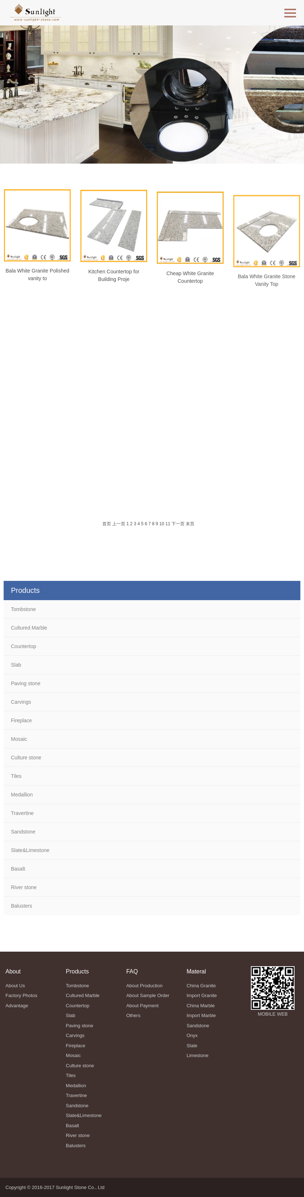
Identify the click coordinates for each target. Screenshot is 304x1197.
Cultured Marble (29, 628)
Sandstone (23, 832)
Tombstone (23, 609)
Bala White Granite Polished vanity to (37, 279)
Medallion (22, 795)
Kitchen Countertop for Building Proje (113, 283)
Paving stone (25, 683)
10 (161, 523)
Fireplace (21, 720)
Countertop (23, 646)
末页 (190, 523)
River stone (24, 887)
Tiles (16, 776)
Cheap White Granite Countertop (190, 290)
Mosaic (19, 739)
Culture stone (26, 757)
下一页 (178, 523)
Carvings (21, 702)
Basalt (18, 869)
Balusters (21, 906)
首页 (106, 523)
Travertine (22, 813)
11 (167, 523)
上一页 (118, 523)
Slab (16, 665)
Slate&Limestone (30, 850)
